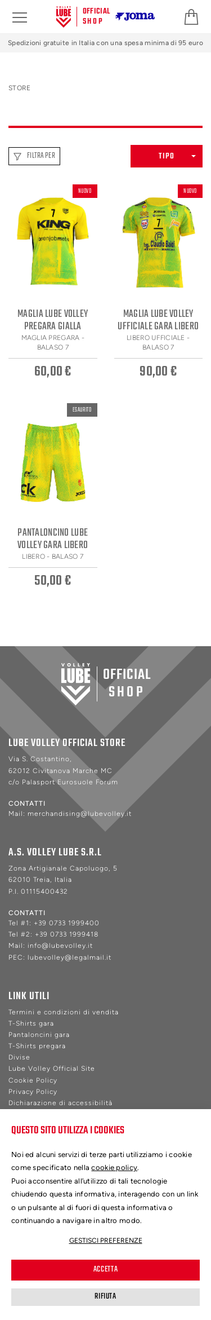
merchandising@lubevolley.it (80, 814)
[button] (167, 156)
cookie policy (114, 1167)
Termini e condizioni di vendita (63, 1012)
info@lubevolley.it (60, 946)
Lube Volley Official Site (51, 1068)
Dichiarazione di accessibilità (60, 1103)
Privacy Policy (32, 1092)
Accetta (105, 1269)
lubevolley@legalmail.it (69, 957)
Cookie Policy (32, 1080)
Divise (19, 1057)
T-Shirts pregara (37, 1046)
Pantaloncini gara (39, 1035)
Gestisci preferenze (105, 1240)
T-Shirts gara (31, 1023)
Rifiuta (105, 1296)
